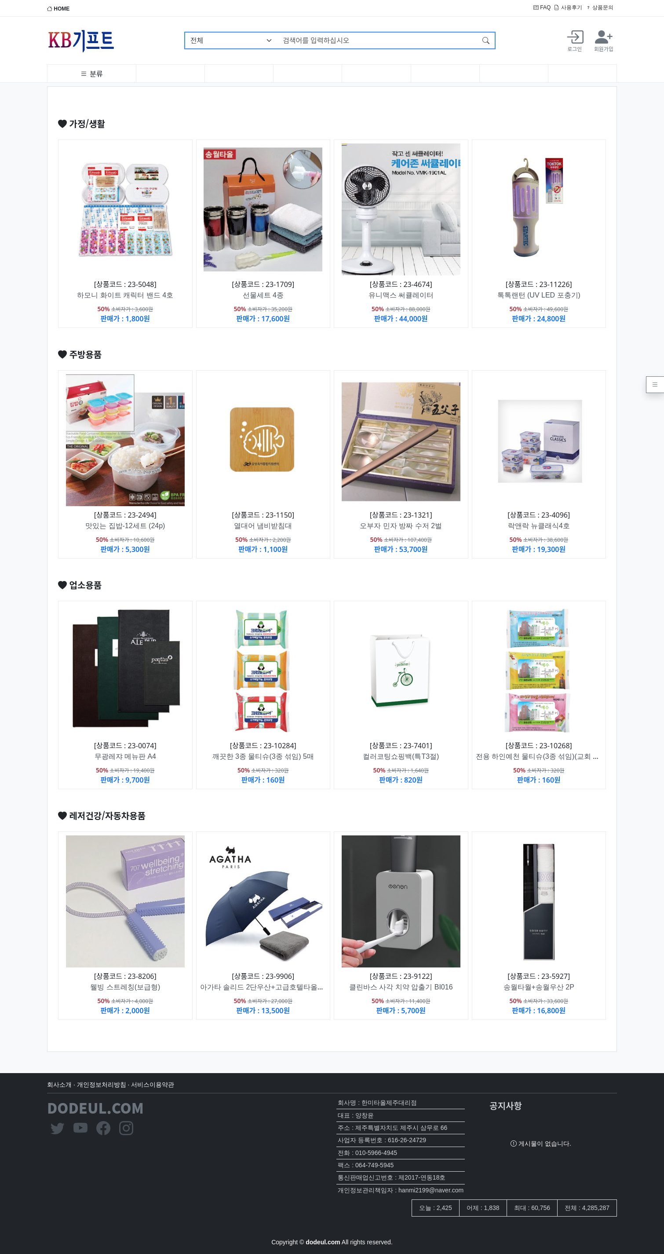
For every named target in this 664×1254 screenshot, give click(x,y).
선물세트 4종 (263, 295)
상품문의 (599, 7)
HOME (58, 9)
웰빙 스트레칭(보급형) (125, 987)
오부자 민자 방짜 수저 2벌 (401, 526)
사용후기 (568, 7)
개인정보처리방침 (101, 1084)
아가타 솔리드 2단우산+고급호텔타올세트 (266, 987)
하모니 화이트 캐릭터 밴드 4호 (125, 295)
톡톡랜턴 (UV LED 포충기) (538, 295)
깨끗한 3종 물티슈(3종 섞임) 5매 (263, 756)
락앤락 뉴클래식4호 (539, 526)
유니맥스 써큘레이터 (401, 295)
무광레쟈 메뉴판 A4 (125, 756)
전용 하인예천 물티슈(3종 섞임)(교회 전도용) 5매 (552, 756)
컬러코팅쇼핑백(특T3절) (401, 756)
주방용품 (80, 354)
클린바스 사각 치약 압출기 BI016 (401, 987)
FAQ (542, 7)
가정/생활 (81, 123)
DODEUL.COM (95, 1107)
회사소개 (59, 1084)
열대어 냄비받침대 (263, 526)
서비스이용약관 (152, 1084)
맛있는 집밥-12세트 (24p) (125, 526)
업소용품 (80, 584)
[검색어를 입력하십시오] (377, 40)
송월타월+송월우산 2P (538, 987)
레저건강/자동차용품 (102, 815)
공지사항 (505, 1105)
